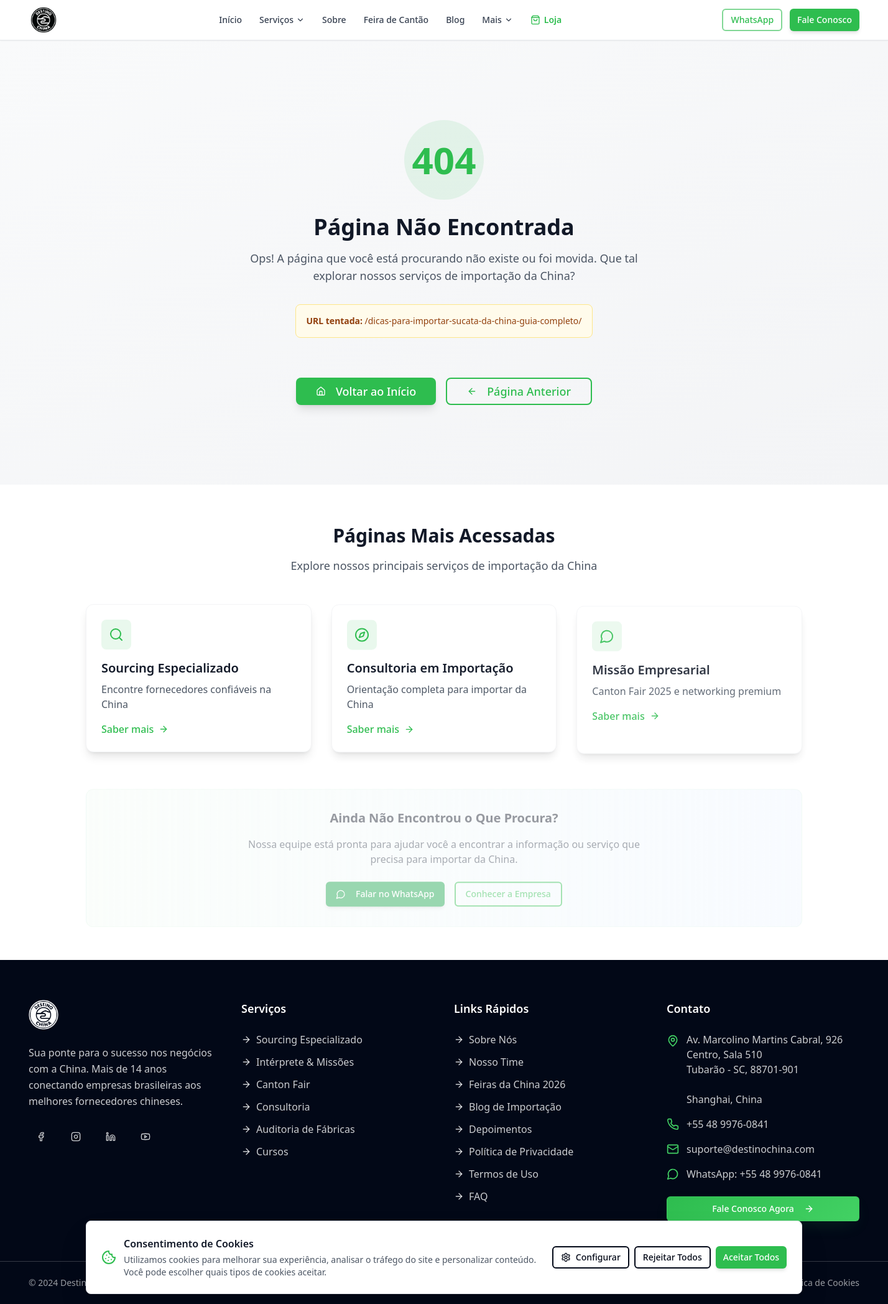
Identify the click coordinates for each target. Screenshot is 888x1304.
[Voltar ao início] (43, 20)
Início (230, 20)
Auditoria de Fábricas (298, 1129)
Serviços (282, 20)
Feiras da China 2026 (509, 1084)
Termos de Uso (496, 1174)
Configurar (591, 1257)
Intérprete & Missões (297, 1062)
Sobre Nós (485, 1039)
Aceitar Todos (751, 1257)
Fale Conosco (824, 20)
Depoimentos (493, 1129)
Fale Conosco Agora (763, 1208)
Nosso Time (489, 1062)
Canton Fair (275, 1084)
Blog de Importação (508, 1107)
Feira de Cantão (396, 20)
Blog (455, 20)
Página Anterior (519, 391)
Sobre (334, 20)
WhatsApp (752, 20)
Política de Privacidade (513, 1151)
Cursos (265, 1151)
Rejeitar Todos (672, 1257)
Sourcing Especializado (302, 1039)
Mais (497, 20)
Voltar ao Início (366, 391)
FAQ (471, 1196)
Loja (546, 20)
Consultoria (275, 1107)
